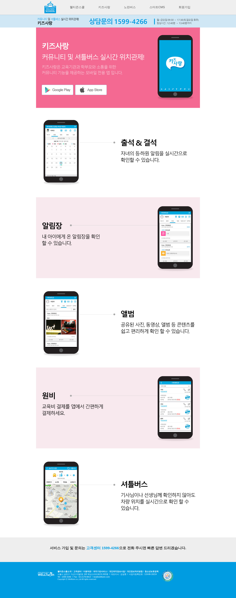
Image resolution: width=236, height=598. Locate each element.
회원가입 (184, 7)
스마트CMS (157, 7)
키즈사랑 (104, 7)
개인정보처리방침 (135, 571)
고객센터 (77, 571)
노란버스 (130, 7)
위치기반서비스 (100, 571)
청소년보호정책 (151, 571)
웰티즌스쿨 (77, 7)
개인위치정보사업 (117, 571)
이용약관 (87, 571)
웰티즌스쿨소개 (64, 571)
